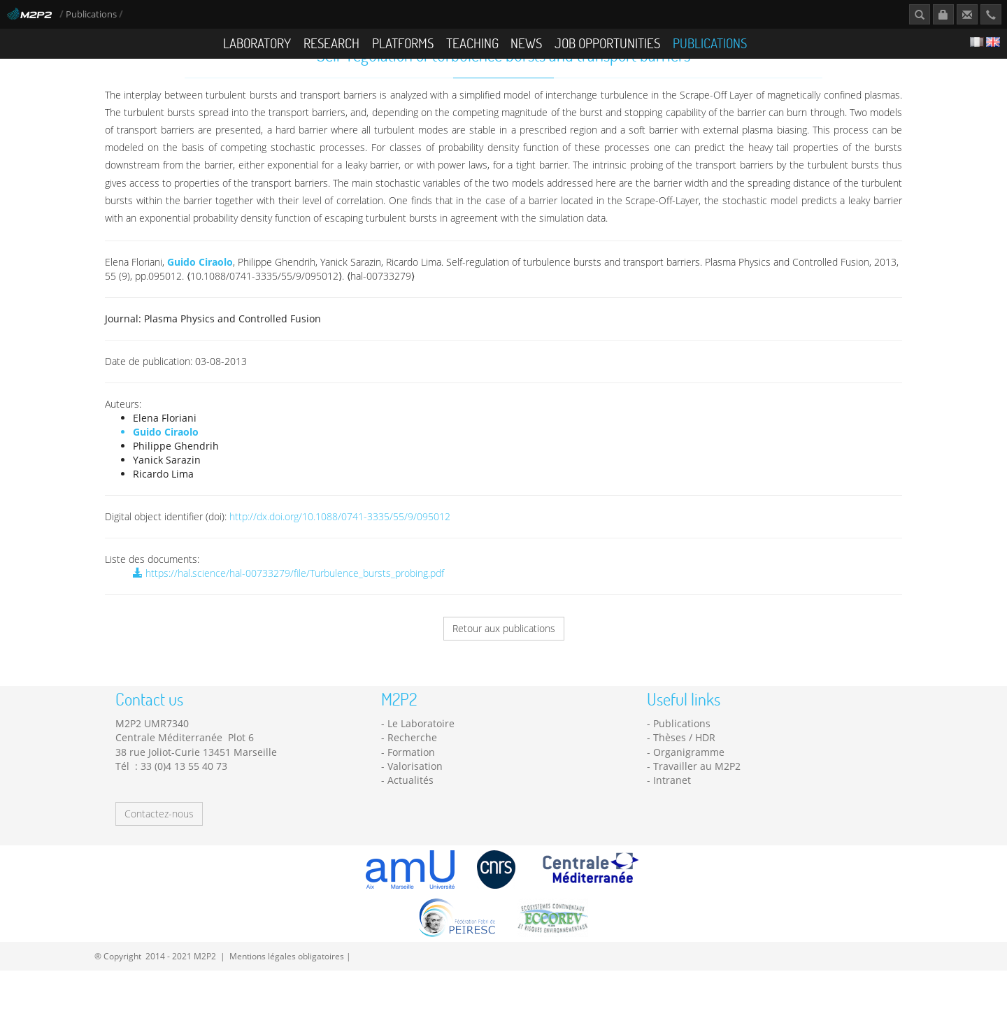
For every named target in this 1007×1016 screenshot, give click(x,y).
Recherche (412, 766)
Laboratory (257, 43)
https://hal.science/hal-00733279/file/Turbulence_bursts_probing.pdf (288, 601)
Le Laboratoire (421, 752)
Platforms (403, 43)
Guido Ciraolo (200, 290)
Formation (411, 780)
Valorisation (415, 794)
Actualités (410, 808)
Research (331, 43)
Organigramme (688, 780)
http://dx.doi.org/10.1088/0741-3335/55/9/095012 (339, 545)
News (526, 43)
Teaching (472, 43)
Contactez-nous (159, 841)
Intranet (672, 808)
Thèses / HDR (684, 766)
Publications (92, 14)
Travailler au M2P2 (697, 794)
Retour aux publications (503, 657)
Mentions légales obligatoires (286, 983)
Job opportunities (607, 43)
